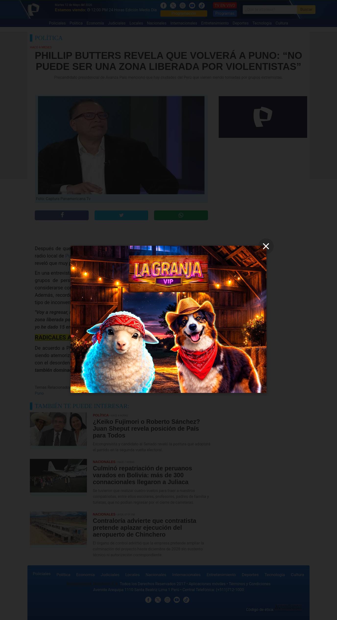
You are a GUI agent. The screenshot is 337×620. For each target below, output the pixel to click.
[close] (266, 246)
